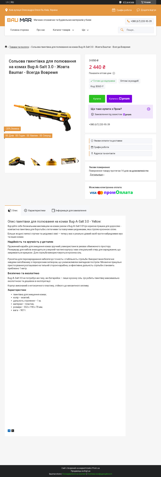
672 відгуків (128, 2)
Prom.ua (96, 468)
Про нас (41, 30)
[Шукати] (122, 30)
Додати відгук (148, 10)
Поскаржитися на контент (74, 474)
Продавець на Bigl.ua (80, 471)
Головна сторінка (19, 30)
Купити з (119, 98)
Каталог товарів (62, 30)
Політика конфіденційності (99, 474)
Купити (97, 98)
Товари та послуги (19, 47)
